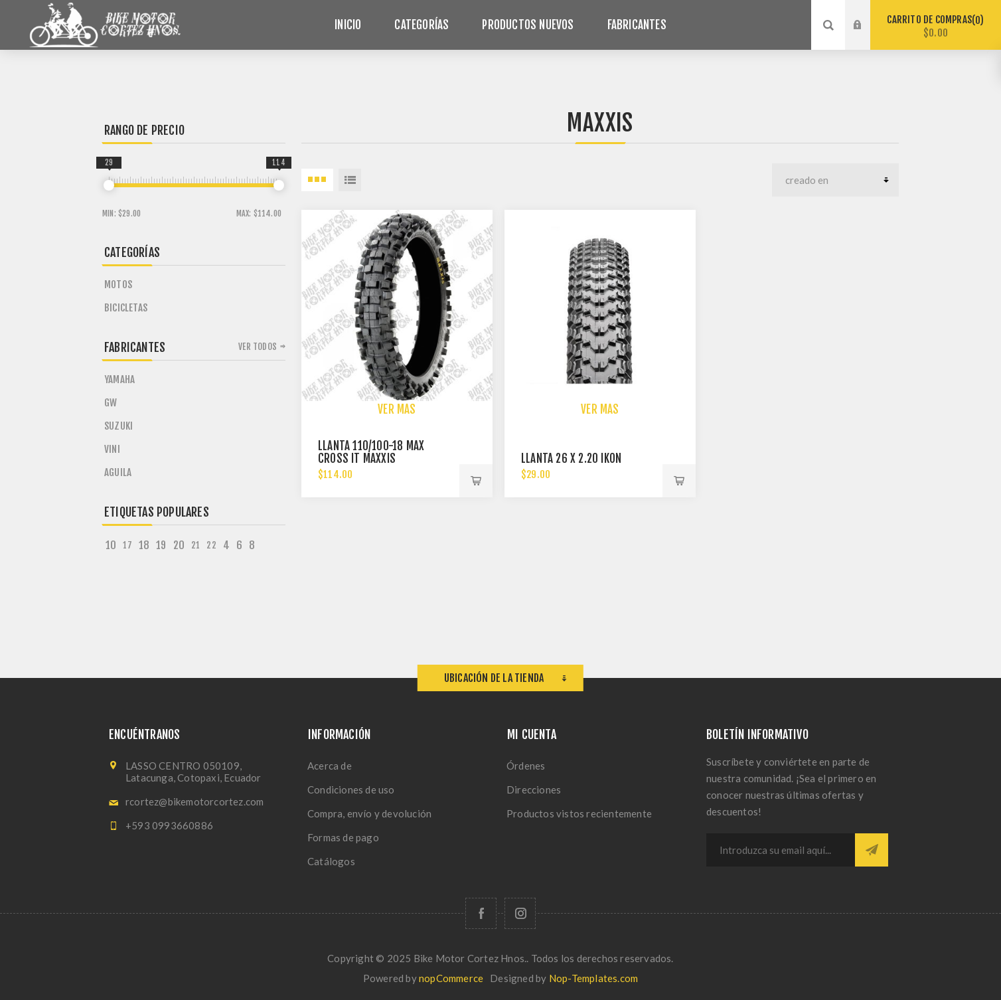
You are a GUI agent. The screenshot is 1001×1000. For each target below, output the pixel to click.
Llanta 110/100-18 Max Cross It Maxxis (371, 452)
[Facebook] (481, 913)
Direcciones (533, 789)
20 (179, 545)
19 (161, 545)
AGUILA (117, 472)
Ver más (397, 409)
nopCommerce (451, 978)
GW (110, 402)
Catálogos (331, 861)
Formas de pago (343, 837)
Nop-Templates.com (593, 978)
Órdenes (525, 766)
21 (195, 545)
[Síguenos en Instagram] (520, 913)
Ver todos (257, 346)
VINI (112, 449)
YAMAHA (119, 379)
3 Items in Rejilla (317, 180)
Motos (118, 284)
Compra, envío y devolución (369, 813)
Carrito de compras (936, 26)
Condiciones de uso (351, 789)
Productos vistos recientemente (579, 813)
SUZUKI (118, 426)
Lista (350, 180)
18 (144, 545)
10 (111, 545)
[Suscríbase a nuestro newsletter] (780, 850)
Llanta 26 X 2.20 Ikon (571, 458)
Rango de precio (144, 130)
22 (211, 545)
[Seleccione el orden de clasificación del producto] (835, 180)
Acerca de (329, 766)
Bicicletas (125, 307)
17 (127, 545)
